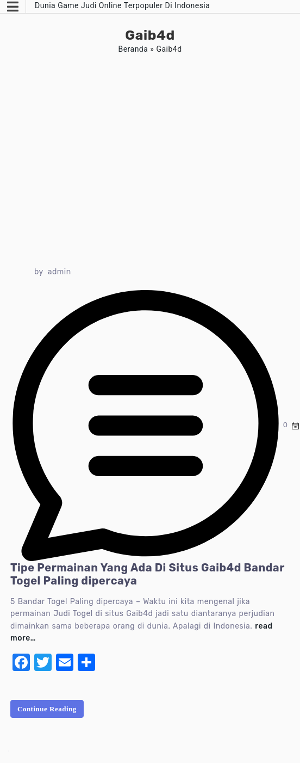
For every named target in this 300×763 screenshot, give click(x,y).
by (38, 271)
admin (59, 271)
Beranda (133, 49)
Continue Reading (47, 709)
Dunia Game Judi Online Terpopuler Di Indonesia (122, 5)
